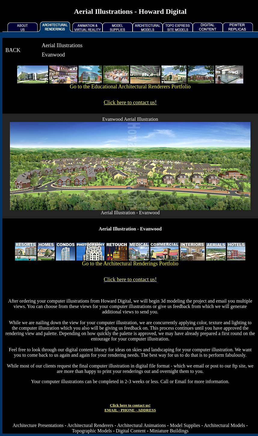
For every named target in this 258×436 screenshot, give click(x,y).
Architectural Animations (141, 425)
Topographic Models (92, 430)
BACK (12, 50)
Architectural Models (224, 425)
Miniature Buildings (169, 430)
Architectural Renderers (90, 425)
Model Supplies (185, 425)
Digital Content (131, 430)
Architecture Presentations (38, 425)
